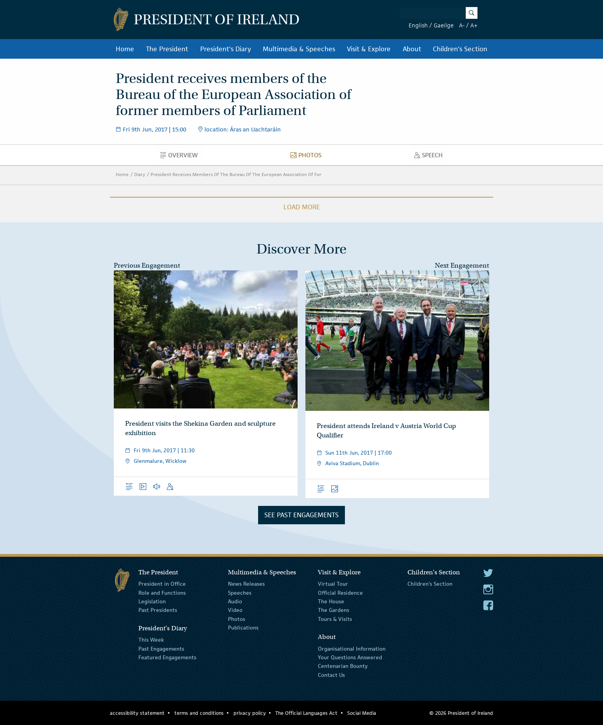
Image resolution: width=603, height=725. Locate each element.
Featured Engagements (167, 657)
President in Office (162, 583)
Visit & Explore (369, 49)
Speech (430, 157)
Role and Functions (162, 592)
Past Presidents (157, 609)
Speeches (239, 592)
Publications (243, 627)
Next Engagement (462, 265)
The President (167, 49)
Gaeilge (444, 25)
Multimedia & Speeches (299, 49)
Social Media (361, 713)
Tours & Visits (335, 618)
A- (462, 25)
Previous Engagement (147, 265)
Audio (235, 601)
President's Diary (225, 49)
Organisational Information (352, 648)
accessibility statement (137, 713)
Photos (308, 157)
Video (235, 609)
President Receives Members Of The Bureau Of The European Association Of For (236, 174)
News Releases (246, 583)
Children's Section (460, 49)
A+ (473, 25)
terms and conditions (199, 713)
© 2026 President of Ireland (461, 713)
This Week (151, 639)
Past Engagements (161, 648)
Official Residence (340, 592)
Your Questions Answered (350, 657)
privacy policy (249, 713)
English (418, 25)
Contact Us (331, 674)
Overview (181, 157)
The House (331, 601)
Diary (139, 174)
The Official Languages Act (306, 713)
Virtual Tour (333, 583)
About (412, 49)
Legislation (152, 601)
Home (125, 49)
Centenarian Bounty (343, 665)
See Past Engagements (301, 515)
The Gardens (333, 609)
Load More (302, 207)
